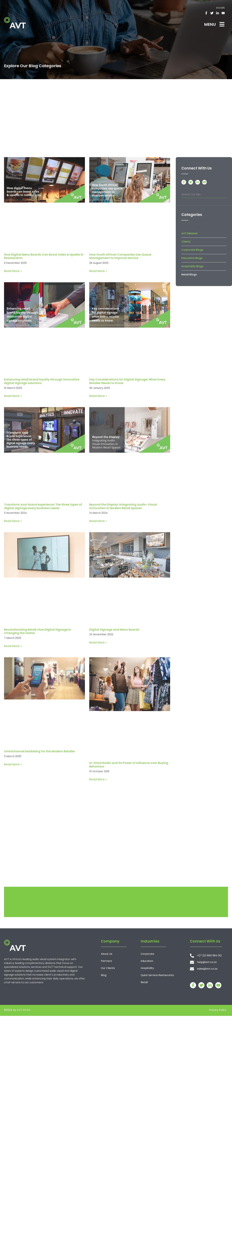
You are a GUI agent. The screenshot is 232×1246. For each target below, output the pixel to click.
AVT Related (189, 328)
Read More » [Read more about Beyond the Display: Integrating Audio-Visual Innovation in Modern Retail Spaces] (98, 639)
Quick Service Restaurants (157, 975)
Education (147, 961)
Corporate (147, 954)
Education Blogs (192, 353)
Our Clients (108, 968)
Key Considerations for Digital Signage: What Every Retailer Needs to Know (127, 499)
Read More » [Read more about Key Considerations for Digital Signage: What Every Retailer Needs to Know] (98, 514)
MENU (210, 24)
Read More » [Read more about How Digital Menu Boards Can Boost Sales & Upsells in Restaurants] (13, 389)
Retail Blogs (189, 369)
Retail (144, 982)
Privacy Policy (217, 1010)
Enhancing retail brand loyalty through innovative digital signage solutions (41, 499)
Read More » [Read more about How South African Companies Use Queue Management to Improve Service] (98, 389)
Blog (103, 975)
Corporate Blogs (192, 345)
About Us (106, 954)
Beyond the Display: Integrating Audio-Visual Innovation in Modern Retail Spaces (123, 624)
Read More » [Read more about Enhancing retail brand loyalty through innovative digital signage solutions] (13, 514)
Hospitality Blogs (192, 361)
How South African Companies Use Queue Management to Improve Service (120, 374)
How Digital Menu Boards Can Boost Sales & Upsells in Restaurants (43, 374)
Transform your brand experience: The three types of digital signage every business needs (43, 624)
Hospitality (147, 968)
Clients (186, 337)
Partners (106, 961)
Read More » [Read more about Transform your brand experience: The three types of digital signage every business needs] (13, 639)
